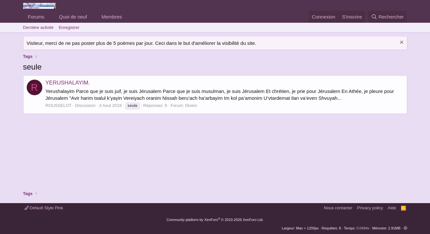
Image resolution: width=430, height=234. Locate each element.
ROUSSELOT (59, 105)
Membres (112, 17)
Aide (392, 207)
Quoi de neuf (73, 17)
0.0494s (362, 228)
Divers (191, 105)
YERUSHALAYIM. (68, 83)
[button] (49, 17)
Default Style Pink (43, 207)
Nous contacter (338, 207)
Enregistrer (69, 27)
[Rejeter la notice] (401, 43)
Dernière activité (38, 27)
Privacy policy (370, 207)
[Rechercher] (387, 17)
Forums (36, 17)
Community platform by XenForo (215, 220)
